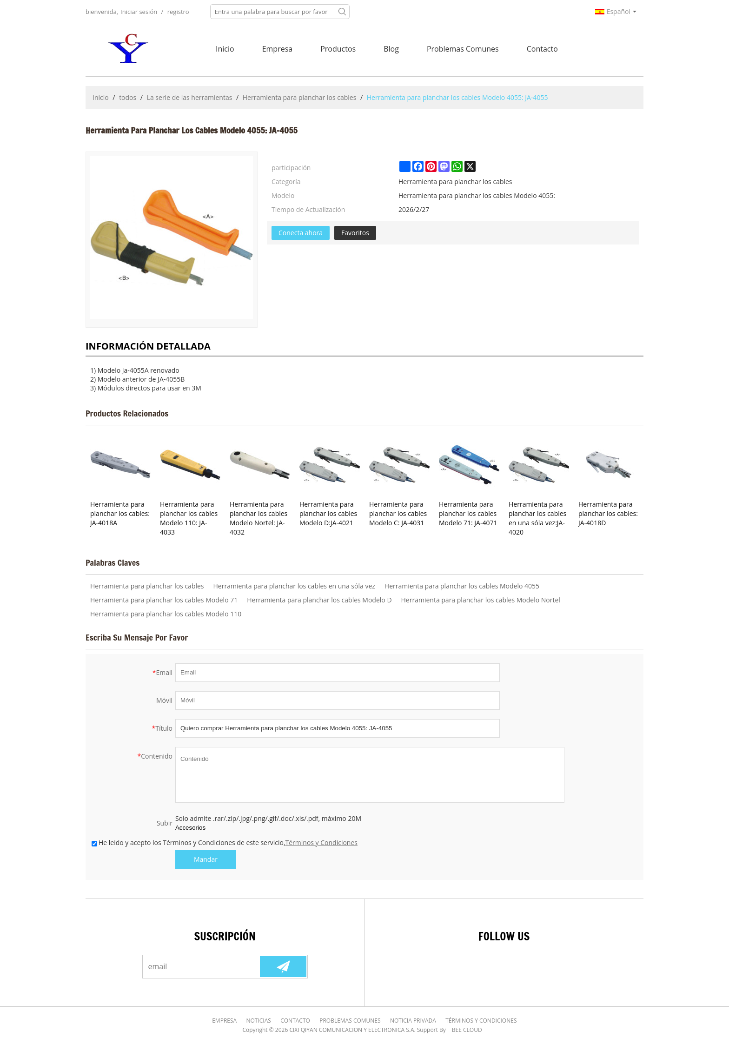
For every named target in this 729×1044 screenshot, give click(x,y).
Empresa (277, 49)
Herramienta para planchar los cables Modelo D (319, 599)
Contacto (542, 49)
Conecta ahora (300, 232)
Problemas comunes (463, 49)
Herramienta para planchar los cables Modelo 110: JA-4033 (189, 518)
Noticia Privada (413, 1020)
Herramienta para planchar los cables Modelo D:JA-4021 (328, 513)
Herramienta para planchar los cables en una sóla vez (294, 585)
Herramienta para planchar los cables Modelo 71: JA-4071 (468, 513)
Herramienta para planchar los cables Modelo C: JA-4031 (398, 513)
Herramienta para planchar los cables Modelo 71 (164, 599)
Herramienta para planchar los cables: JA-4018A (120, 513)
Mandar (206, 859)
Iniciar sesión (138, 11)
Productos (338, 49)
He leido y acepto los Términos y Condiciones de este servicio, (225, 842)
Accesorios (190, 827)
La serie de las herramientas (189, 97)
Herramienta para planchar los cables (300, 97)
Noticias (258, 1020)
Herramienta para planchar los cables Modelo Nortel (480, 599)
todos (127, 97)
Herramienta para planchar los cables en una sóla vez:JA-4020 (537, 518)
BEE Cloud (467, 1030)
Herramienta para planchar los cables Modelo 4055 (461, 585)
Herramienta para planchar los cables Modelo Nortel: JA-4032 (258, 518)
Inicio (225, 49)
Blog (391, 49)
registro (178, 11)
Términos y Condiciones (321, 842)
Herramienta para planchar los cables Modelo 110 (165, 613)
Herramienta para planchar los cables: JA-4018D (608, 513)
